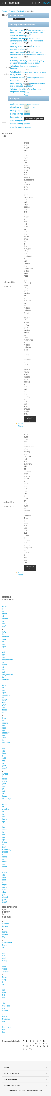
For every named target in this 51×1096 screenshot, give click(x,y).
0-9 (31, 1049)
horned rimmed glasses (20, 114)
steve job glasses (17, 110)
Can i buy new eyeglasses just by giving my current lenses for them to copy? (27, 61)
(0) (39, 3)
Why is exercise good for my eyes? (5, 639)
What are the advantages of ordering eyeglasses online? (25, 90)
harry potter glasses (18, 117)
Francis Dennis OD (5, 934)
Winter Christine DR (6, 1019)
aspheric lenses (17, 104)
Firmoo (4, 11)
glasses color (29, 107)
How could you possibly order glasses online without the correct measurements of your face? (28, 54)
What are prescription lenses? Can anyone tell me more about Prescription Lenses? (26, 40)
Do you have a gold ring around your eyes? (5, 758)
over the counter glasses (20, 127)
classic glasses (33, 104)
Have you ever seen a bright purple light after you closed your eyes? (5, 887)
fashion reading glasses (20, 124)
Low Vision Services (6, 968)
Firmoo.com (12, 2)
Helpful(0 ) (30, 568)
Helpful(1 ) (30, 419)
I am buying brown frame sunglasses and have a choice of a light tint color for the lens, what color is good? (27, 32)
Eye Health (21, 11)
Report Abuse (20, 425)
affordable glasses (18, 120)
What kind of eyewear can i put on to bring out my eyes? (28, 73)
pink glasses (15, 107)
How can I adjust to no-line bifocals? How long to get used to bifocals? (27, 84)
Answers (12, 11)
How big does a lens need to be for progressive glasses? (25, 47)
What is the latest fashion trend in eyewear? (24, 67)
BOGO (46, 3)
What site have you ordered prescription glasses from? (27, 79)
